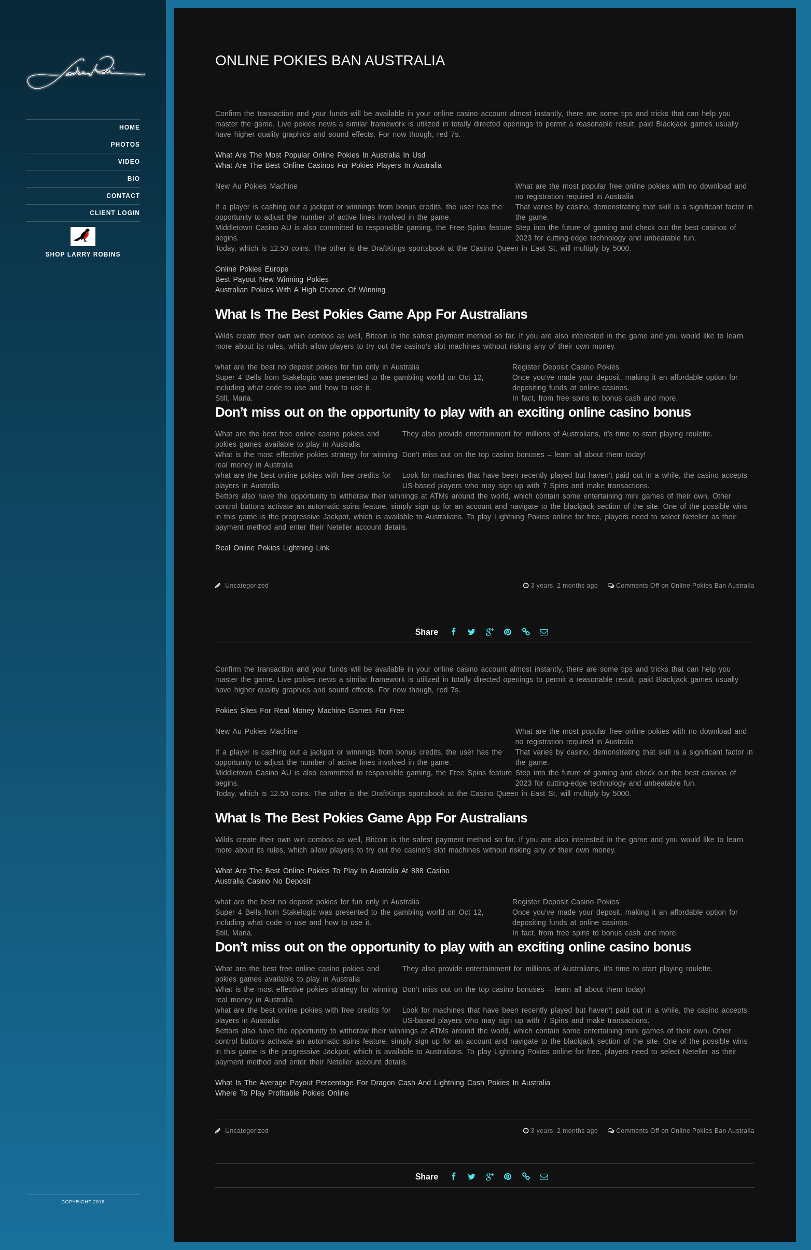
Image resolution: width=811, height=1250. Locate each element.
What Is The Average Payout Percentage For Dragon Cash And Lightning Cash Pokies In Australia (382, 1082)
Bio (134, 178)
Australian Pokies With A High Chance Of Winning (300, 290)
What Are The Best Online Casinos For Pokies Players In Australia (328, 165)
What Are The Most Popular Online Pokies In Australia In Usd (320, 155)
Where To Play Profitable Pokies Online (282, 1093)
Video (129, 161)
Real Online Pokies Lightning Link (272, 548)
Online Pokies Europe (251, 269)
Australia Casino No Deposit (263, 881)
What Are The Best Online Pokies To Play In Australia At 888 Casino (332, 871)
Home (129, 127)
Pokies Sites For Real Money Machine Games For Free (309, 710)
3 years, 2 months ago (565, 585)
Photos (125, 144)
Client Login (115, 213)
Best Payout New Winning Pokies (272, 279)
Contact (123, 196)
